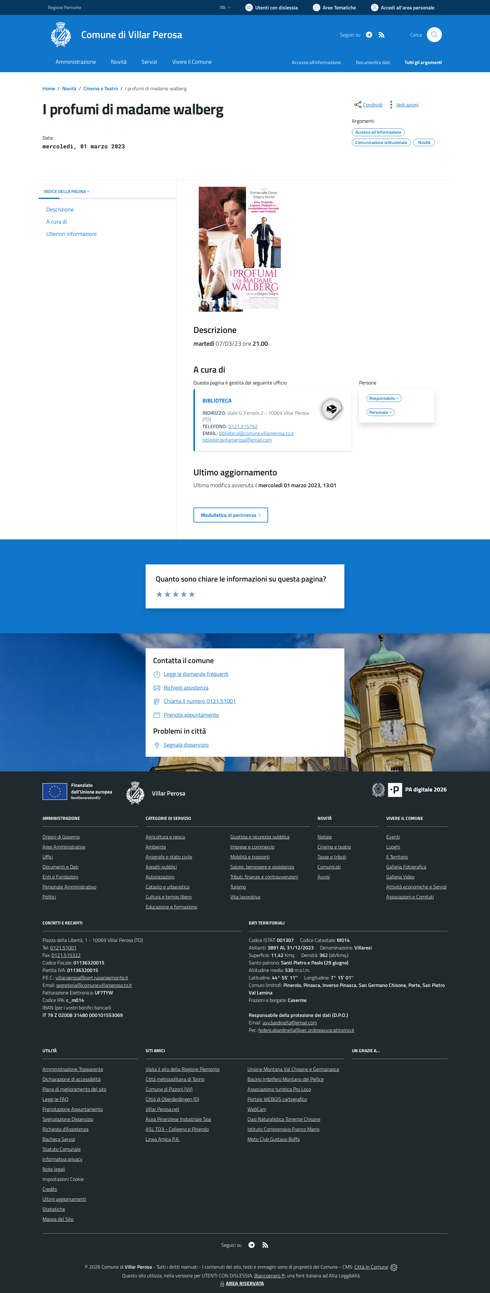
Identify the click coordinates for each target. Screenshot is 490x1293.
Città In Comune (371, 1267)
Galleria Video (400, 876)
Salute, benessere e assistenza (262, 866)
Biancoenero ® (269, 1275)
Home (48, 88)
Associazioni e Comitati (410, 896)
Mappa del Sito (57, 1219)
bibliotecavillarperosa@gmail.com (237, 439)
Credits (49, 1189)
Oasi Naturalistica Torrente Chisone (284, 1119)
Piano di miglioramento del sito (74, 1089)
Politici (49, 896)
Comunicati (329, 866)
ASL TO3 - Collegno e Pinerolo (177, 1129)
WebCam (257, 1109)
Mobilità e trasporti (249, 856)
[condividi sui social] (368, 105)
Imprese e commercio (252, 846)
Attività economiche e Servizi (416, 886)
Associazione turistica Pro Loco (279, 1089)
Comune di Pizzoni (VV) (169, 1089)
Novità (69, 88)
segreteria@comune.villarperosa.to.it (94, 985)
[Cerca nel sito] (434, 34)
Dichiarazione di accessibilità (71, 1079)
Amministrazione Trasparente (72, 1069)
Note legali (53, 1169)
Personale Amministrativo (69, 886)
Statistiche (53, 1209)
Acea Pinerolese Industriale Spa (178, 1119)
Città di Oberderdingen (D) (172, 1099)
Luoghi (393, 846)
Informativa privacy (62, 1159)
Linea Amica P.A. (163, 1139)
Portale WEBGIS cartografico (277, 1099)
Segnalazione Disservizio (67, 1119)
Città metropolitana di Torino (175, 1079)
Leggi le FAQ (55, 1099)
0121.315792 (243, 426)
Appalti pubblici (161, 866)
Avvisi (324, 876)
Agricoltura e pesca (165, 836)
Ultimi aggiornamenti (64, 1199)
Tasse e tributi (332, 856)
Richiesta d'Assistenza (65, 1129)
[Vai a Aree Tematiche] (334, 7)
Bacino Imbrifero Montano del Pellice (286, 1079)
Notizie (325, 836)
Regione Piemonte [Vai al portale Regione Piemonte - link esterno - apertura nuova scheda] (64, 7)
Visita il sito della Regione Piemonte (183, 1069)
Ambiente (156, 846)
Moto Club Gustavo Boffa (274, 1139)
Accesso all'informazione (316, 62)
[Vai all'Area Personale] (402, 7)
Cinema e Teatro (100, 88)
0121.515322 (66, 955)
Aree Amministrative (63, 846)
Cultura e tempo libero (169, 896)
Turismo (238, 886)
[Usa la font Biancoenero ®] (271, 7)
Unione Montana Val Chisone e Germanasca (293, 1069)
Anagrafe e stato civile (169, 856)
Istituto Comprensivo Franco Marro (283, 1129)
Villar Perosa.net (162, 1109)
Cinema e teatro (334, 846)
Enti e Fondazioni (60, 876)
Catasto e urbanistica (167, 886)
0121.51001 (63, 947)
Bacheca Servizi (58, 1139)
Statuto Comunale (61, 1149)
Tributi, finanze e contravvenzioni (264, 876)
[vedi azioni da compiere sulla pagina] (402, 105)
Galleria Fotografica (406, 866)
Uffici (47, 856)
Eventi (393, 836)
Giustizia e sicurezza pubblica (259, 836)
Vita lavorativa (245, 896)
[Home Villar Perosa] (115, 34)
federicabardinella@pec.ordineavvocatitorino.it (306, 1030)
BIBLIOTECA (217, 400)
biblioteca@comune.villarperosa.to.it (256, 433)
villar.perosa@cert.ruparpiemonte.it (92, 977)
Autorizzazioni (160, 876)
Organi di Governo (61, 836)
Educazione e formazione (171, 906)
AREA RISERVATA (241, 1283)
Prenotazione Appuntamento (72, 1109)
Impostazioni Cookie (63, 1179)
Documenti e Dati (60, 866)
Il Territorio (397, 856)
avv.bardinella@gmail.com (289, 1022)
